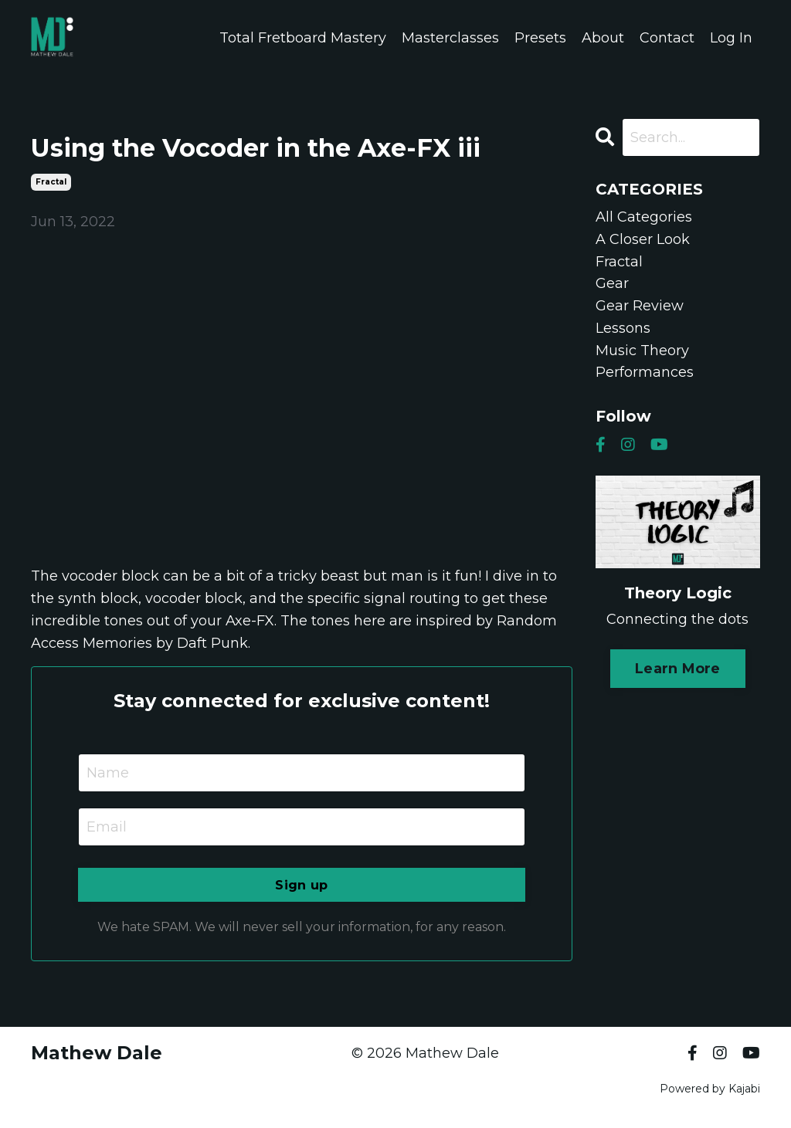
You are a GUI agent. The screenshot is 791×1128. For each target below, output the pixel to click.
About (603, 37)
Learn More (678, 668)
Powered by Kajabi (710, 1089)
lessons (623, 328)
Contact (667, 37)
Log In (731, 37)
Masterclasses (450, 37)
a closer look (643, 239)
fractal (51, 182)
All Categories (644, 216)
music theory (642, 350)
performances (645, 372)
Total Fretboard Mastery (302, 37)
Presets (540, 37)
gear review (640, 305)
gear (612, 283)
